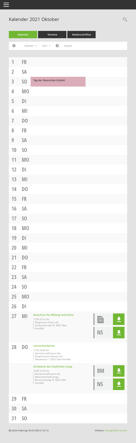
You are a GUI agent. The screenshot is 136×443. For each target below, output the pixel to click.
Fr (24, 62)
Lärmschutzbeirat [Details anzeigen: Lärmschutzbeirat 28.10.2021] (44, 345)
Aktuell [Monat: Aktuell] (68, 45)
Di (24, 101)
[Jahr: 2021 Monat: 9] (14, 46)
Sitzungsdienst (116, 430)
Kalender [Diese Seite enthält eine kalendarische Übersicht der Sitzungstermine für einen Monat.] (23, 34)
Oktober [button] (30, 45)
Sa (24, 71)
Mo (25, 91)
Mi (25, 110)
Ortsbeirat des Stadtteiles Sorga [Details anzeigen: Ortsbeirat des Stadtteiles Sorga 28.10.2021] (52, 366)
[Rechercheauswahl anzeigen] (124, 20)
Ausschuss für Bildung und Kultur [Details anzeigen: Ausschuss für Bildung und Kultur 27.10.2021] (53, 314)
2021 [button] (46, 45)
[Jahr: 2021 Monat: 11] (57, 46)
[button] (118, 319)
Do (25, 120)
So (24, 81)
